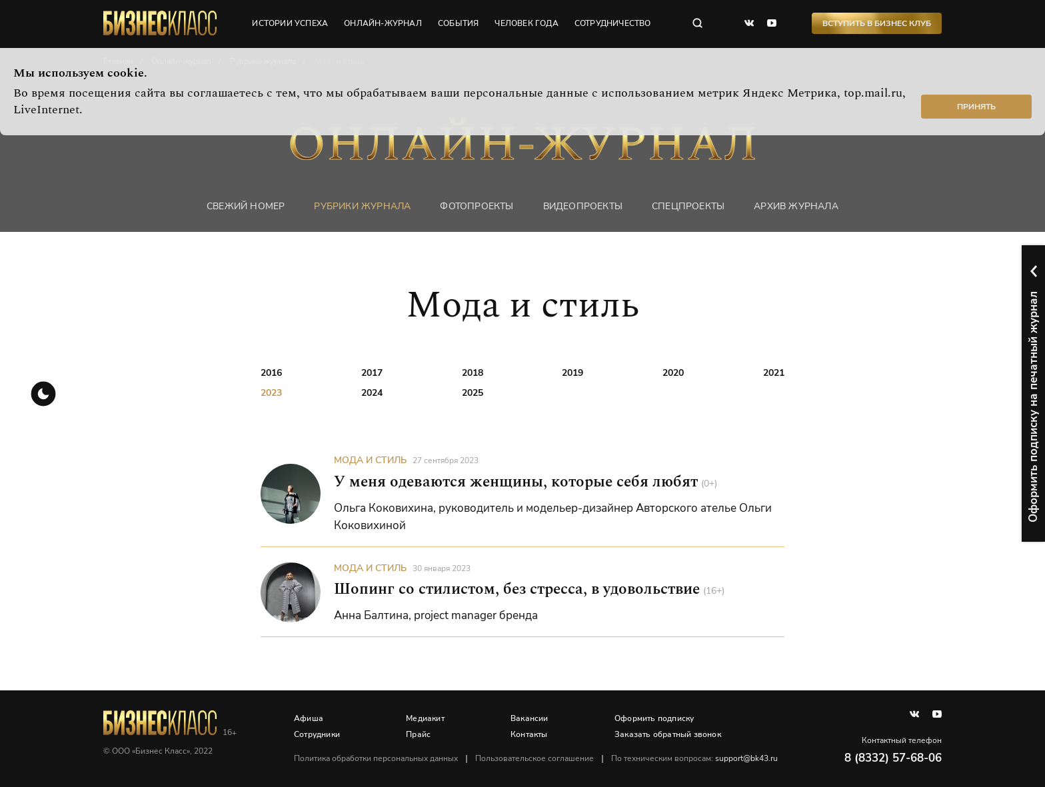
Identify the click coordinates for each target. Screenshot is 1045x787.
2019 (572, 373)
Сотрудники (317, 734)
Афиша (308, 718)
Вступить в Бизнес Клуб (876, 23)
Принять (976, 106)
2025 (472, 393)
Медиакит (425, 718)
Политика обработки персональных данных (376, 758)
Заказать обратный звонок (667, 734)
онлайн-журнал (383, 23)
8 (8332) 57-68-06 (893, 758)
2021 (773, 373)
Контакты (529, 734)
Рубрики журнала (362, 206)
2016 (271, 373)
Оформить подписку (654, 718)
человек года (526, 23)
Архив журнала (796, 206)
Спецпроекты (688, 206)
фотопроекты (476, 206)
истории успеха (290, 23)
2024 (372, 393)
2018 (472, 373)
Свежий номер (246, 206)
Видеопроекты (582, 206)
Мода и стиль (370, 460)
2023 (271, 393)
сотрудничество (612, 23)
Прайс (418, 734)
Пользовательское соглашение (534, 758)
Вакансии (529, 718)
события (458, 23)
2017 (372, 373)
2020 (673, 373)
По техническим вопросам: (694, 758)
